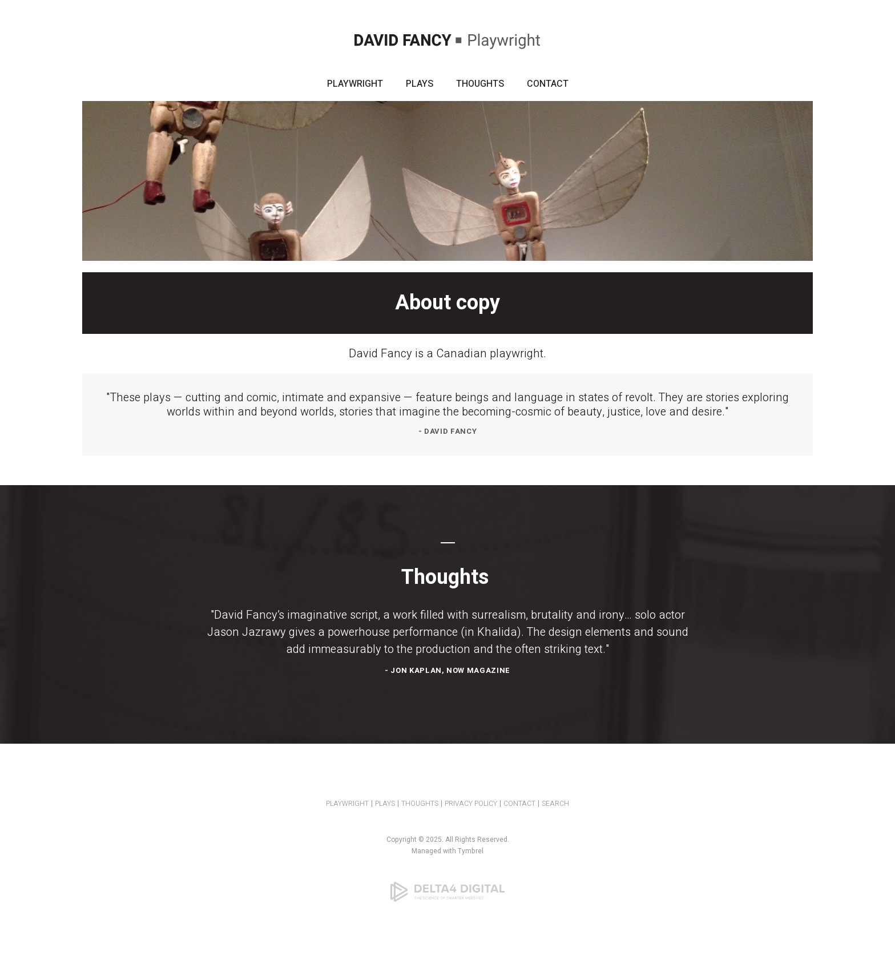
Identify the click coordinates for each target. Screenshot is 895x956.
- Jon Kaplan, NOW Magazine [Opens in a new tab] (447, 670)
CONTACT (548, 84)
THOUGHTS (480, 84)
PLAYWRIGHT (355, 84)
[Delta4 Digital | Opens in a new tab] (447, 891)
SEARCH (555, 803)
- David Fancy (447, 431)
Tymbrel (470, 851)
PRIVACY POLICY (471, 803)
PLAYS (419, 84)
